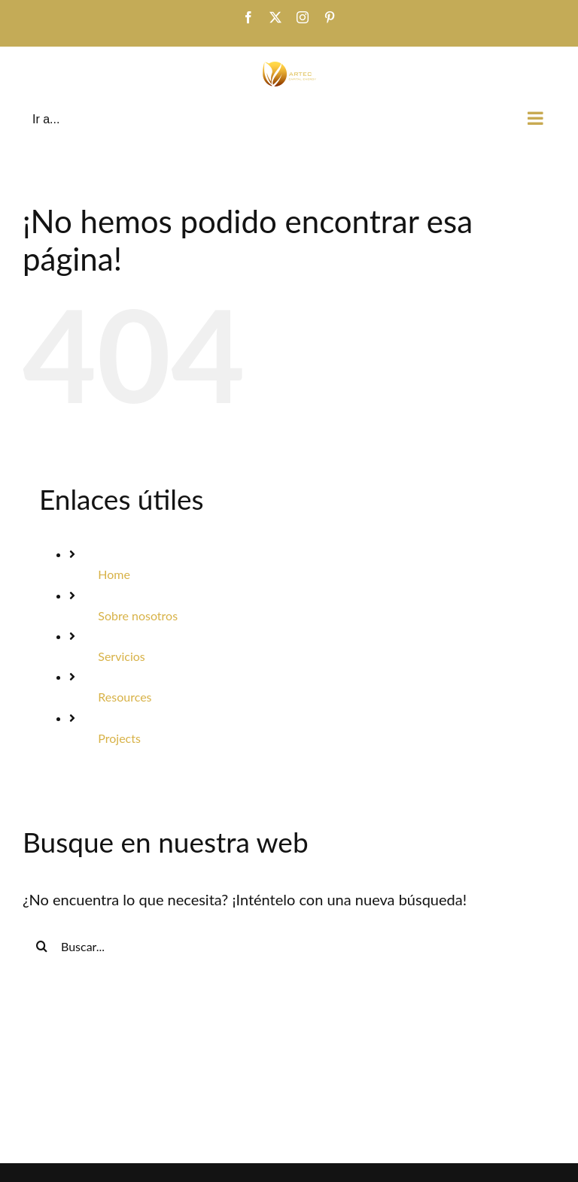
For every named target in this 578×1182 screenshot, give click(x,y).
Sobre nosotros (138, 615)
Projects (119, 738)
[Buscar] (41, 946)
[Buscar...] (289, 946)
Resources (124, 697)
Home (114, 574)
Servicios (121, 656)
